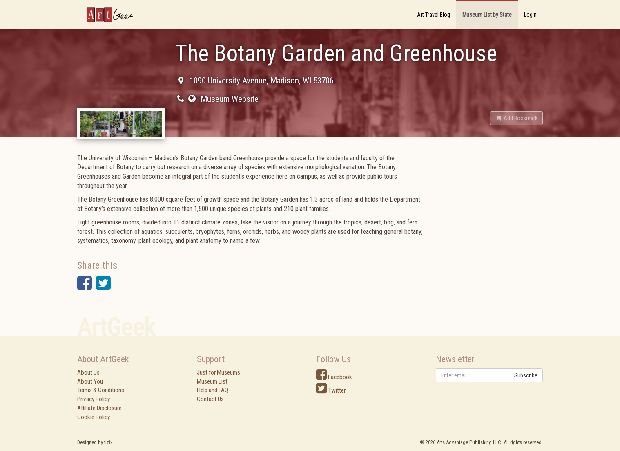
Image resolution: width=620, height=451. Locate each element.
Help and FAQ (212, 390)
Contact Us (210, 399)
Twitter (331, 390)
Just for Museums (218, 372)
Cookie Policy (93, 417)
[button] (516, 118)
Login (530, 14)
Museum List (212, 381)
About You (90, 381)
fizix (108, 442)
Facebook (334, 377)
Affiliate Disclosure (99, 408)
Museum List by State (487, 14)
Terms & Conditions (100, 390)
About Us (88, 372)
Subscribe (525, 375)
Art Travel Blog (433, 14)
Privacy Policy (93, 399)
